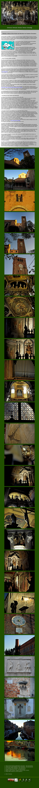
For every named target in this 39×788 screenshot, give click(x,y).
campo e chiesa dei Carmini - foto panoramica (15, 769)
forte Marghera (5, 71)
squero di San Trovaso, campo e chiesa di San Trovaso (17, 770)
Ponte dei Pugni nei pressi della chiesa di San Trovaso (11, 87)
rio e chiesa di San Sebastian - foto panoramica (15, 768)
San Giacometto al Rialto (15, 120)
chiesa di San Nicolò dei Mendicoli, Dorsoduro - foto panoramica (19, 765)
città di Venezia (8, 774)
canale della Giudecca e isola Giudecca (13, 771)
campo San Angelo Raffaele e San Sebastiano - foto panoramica (19, 766)
